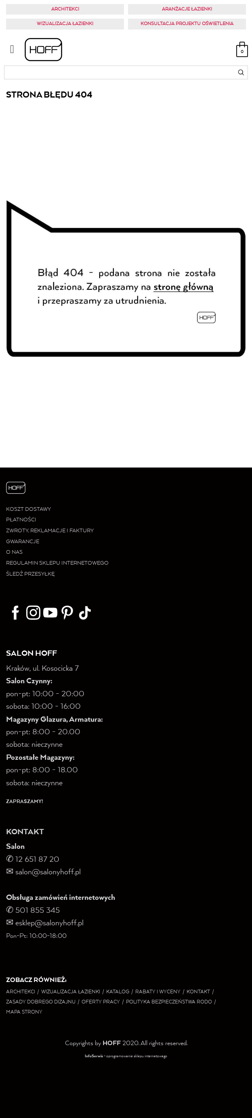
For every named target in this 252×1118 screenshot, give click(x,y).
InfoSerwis (94, 1056)
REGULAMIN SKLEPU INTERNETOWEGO (57, 563)
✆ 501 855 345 (34, 910)
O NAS (14, 552)
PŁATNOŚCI (21, 520)
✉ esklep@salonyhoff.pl (45, 923)
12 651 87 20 (37, 859)
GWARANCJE (22, 542)
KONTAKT (25, 832)
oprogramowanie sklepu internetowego (136, 1056)
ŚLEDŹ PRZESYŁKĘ (30, 574)
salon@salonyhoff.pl (43, 872)
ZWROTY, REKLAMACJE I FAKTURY (50, 531)
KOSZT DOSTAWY (28, 509)
